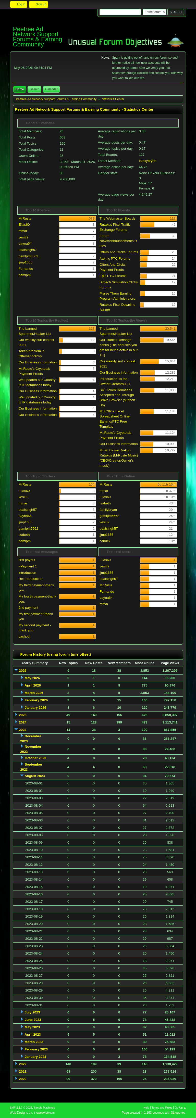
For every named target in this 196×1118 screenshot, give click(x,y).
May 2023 (32, 1027)
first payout (27, 560)
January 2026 (35, 707)
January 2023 (35, 1057)
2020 (23, 1079)
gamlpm (25, 275)
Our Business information (38, 362)
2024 (23, 722)
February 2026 (36, 700)
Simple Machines (44, 1107)
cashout (25, 636)
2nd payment (28, 607)
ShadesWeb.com (44, 1112)
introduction (27, 573)
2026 (23, 670)
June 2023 (33, 1020)
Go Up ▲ (180, 1107)
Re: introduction (30, 579)
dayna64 (25, 243)
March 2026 (34, 693)
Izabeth (24, 535)
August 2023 (34, 776)
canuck (105, 541)
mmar (23, 231)
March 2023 (34, 1042)
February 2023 (36, 1049)
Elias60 (24, 224)
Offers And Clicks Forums (119, 252)
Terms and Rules (162, 1107)
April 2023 (32, 1034)
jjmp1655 (25, 262)
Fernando (26, 269)
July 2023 (32, 1012)
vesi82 (24, 237)
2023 (23, 730)
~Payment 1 (28, 566)
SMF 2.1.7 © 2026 (21, 1107)
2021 (23, 1071)
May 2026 (32, 678)
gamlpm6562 (28, 256)
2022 (23, 1064)
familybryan (147, 161)
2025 (23, 715)
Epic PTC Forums (113, 276)
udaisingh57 (28, 250)
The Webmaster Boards (118, 218)
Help (146, 1107)
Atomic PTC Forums (115, 258)
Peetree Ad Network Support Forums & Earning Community (37, 37)
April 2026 (32, 685)
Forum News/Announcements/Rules (118, 241)
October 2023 (35, 758)
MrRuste (25, 218)
